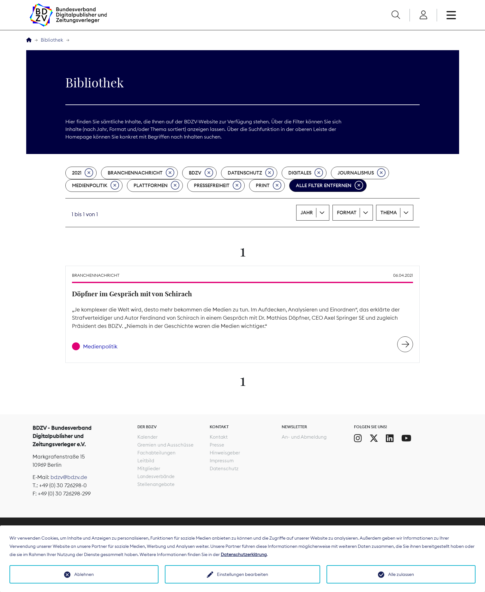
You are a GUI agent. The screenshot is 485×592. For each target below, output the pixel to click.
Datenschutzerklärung (244, 554)
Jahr (307, 213)
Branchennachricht (141, 173)
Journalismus (362, 173)
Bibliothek (52, 40)
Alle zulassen (401, 574)
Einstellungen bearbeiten (242, 574)
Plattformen (156, 185)
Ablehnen (84, 574)
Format (346, 213)
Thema (388, 213)
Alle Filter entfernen (329, 185)
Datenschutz (251, 173)
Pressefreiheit (217, 185)
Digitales (305, 173)
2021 (82, 173)
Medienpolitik (95, 185)
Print (268, 185)
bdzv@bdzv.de (69, 477)
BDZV (201, 173)
